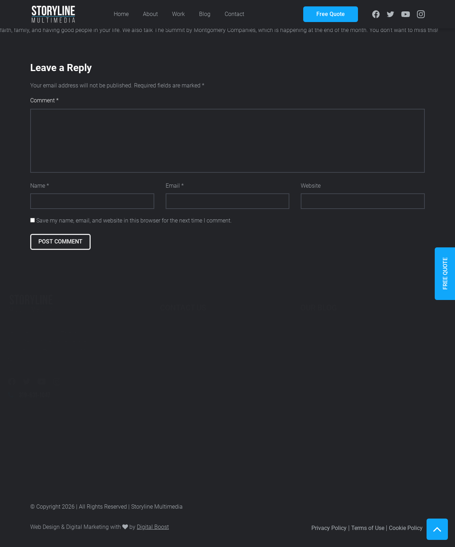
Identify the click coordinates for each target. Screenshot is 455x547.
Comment (44, 100)
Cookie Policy (406, 528)
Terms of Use (367, 528)
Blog (204, 14)
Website (311, 185)
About (150, 14)
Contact (234, 14)
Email (175, 185)
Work (178, 14)
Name (39, 185)
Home (121, 14)
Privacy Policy (329, 528)
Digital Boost (153, 527)
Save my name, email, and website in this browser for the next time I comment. (134, 220)
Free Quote (330, 14)
